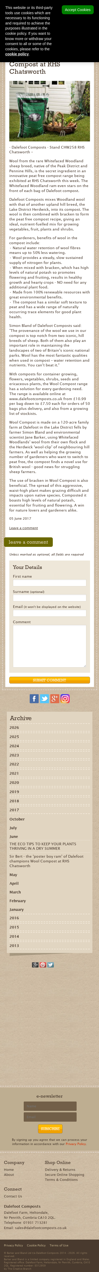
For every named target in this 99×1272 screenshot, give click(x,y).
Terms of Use (59, 1245)
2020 (14, 782)
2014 (14, 936)
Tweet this (50, 964)
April (14, 883)
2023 (14, 755)
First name (22, 576)
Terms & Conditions (61, 1180)
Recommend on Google (35, 964)
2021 (14, 773)
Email (47, 607)
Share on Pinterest (43, 964)
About (9, 1175)
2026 (14, 727)
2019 (14, 792)
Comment (22, 622)
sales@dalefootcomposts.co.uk (41, 1228)
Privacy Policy (76, 1144)
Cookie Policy (36, 1245)
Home (9, 1170)
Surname (28, 592)
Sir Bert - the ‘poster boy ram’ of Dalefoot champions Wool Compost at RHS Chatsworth (46, 861)
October (17, 819)
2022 (14, 764)
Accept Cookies (78, 10)
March (15, 892)
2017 (14, 810)
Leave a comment (23, 528)
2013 (14, 946)
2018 (14, 801)
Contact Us (13, 1196)
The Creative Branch (19, 1268)
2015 (14, 927)
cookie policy (17, 54)
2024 (14, 746)
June (14, 836)
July (13, 828)
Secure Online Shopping (64, 1175)
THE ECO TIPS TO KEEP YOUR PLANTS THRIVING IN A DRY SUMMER (43, 846)
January (17, 909)
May (13, 875)
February (18, 901)
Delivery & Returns (60, 1170)
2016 (14, 918)
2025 (14, 737)
